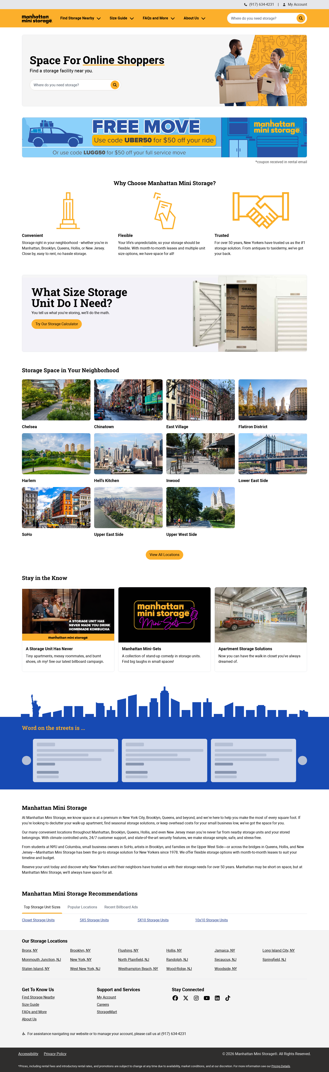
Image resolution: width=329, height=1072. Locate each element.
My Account (294, 4)
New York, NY (81, 959)
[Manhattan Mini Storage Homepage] (37, 18)
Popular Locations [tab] (82, 907)
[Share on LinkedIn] (217, 998)
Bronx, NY (30, 950)
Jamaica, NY (225, 950)
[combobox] (267, 18)
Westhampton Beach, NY (138, 969)
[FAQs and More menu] (172, 18)
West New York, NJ (85, 969)
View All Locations (164, 555)
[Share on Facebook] (175, 998)
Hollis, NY (174, 950)
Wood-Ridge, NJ (179, 969)
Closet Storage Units (38, 920)
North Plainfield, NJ (133, 959)
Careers (103, 1004)
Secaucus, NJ (225, 959)
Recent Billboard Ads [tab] (121, 907)
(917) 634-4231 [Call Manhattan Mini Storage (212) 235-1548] (259, 4)
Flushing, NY (128, 950)
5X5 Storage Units (94, 920)
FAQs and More (34, 1012)
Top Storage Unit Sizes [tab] (42, 907)
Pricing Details (280, 1066)
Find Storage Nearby (38, 997)
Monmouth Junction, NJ (41, 959)
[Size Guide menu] (131, 18)
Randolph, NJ (177, 959)
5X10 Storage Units (153, 920)
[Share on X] (185, 998)
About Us (29, 1019)
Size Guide (30, 1004)
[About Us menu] (203, 18)
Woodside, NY (226, 969)
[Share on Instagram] (196, 998)
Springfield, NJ (274, 959)
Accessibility (28, 1054)
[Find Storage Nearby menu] (98, 18)
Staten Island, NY (36, 969)
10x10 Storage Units (211, 920)
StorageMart (107, 1012)
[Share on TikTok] (227, 998)
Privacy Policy (55, 1054)
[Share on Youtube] (206, 998)
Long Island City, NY (279, 950)
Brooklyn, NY (80, 950)
